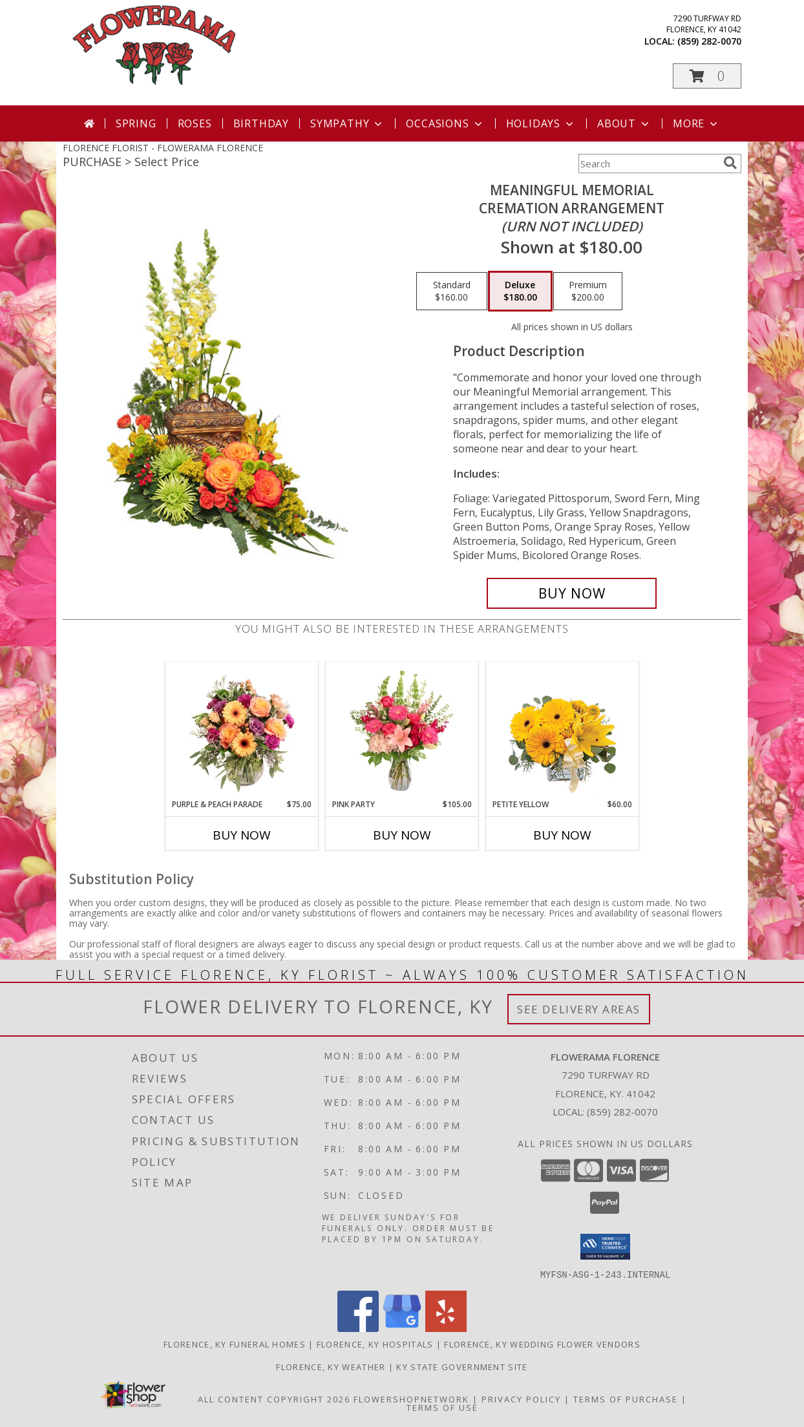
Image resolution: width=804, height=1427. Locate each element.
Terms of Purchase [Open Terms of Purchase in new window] (625, 1398)
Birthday (261, 123)
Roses (195, 123)
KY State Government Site (461, 1366)
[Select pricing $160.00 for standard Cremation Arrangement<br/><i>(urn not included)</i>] (452, 291)
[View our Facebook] (358, 1328)
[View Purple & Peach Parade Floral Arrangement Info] (242, 730)
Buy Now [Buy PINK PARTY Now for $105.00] (402, 835)
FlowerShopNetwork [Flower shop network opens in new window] (411, 1398)
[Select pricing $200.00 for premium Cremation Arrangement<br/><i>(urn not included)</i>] (588, 291)
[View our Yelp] (446, 1328)
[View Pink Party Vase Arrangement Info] (402, 730)
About (624, 123)
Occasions (445, 123)
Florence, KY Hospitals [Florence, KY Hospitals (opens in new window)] (375, 1343)
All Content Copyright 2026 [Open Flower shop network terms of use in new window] (274, 1398)
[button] (707, 76)
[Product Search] (648, 163)
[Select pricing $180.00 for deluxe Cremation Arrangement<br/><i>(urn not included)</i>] (520, 291)
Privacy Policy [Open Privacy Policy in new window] (521, 1398)
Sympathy (347, 123)
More (696, 123)
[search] (730, 163)
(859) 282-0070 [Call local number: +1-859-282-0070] (709, 41)
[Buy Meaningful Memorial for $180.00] (572, 593)
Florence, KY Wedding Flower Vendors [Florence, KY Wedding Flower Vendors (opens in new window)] (542, 1343)
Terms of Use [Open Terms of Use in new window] (442, 1407)
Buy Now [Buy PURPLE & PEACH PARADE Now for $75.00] (242, 835)
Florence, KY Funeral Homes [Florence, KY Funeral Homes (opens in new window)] (235, 1343)
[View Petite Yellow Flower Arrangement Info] (563, 730)
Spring (136, 123)
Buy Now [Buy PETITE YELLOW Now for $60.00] (562, 835)
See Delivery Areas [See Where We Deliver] (578, 1009)
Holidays (541, 123)
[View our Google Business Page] (402, 1328)
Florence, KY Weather (330, 1366)
